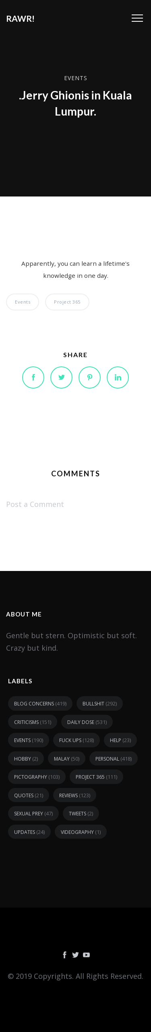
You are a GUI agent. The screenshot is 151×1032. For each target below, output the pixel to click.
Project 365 (67, 302)
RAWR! (20, 18)
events (75, 78)
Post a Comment (35, 504)
